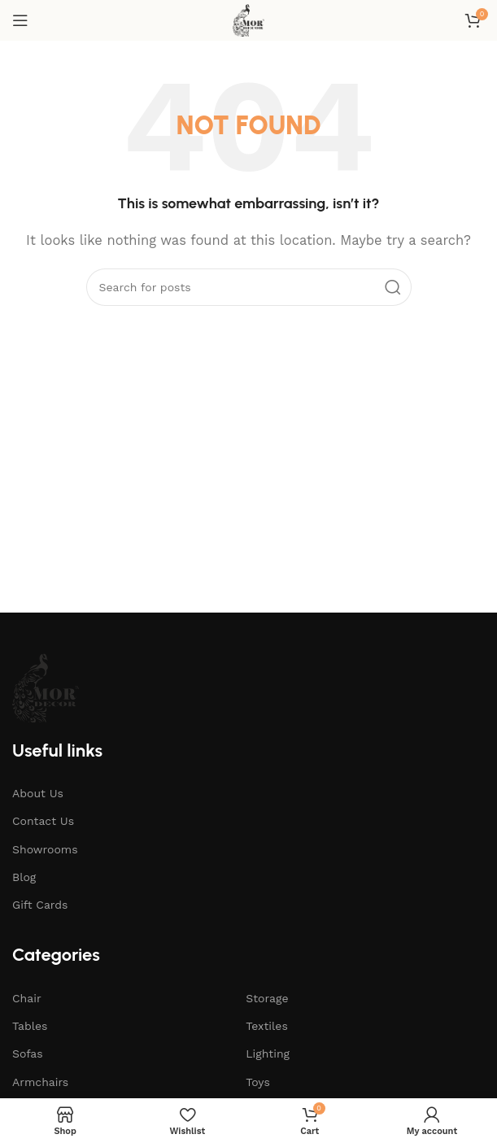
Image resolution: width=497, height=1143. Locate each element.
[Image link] (45, 686)
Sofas (27, 1053)
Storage (267, 998)
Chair (26, 998)
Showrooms (45, 849)
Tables (29, 1025)
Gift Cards (40, 904)
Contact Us (43, 820)
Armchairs (40, 1081)
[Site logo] (248, 19)
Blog (24, 876)
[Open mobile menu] (20, 20)
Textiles (267, 1025)
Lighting (268, 1053)
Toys (258, 1081)
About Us (37, 793)
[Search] (249, 287)
